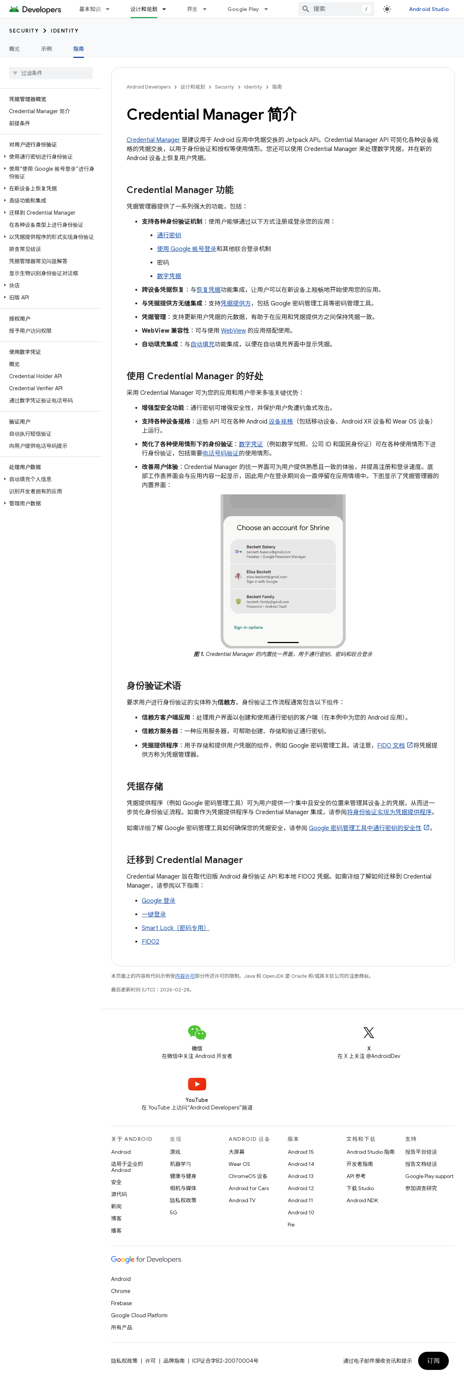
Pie (291, 1224)
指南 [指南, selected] (78, 48)
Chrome (120, 1291)
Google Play (243, 9)
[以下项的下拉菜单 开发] (208, 9)
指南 (277, 87)
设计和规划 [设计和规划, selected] (143, 9)
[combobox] (336, 9)
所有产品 (121, 1327)
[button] (49, 157)
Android (121, 1151)
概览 (14, 48)
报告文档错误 (421, 1164)
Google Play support (429, 1176)
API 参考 (356, 1176)
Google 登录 (159, 901)
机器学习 (180, 1164)
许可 (150, 1361)
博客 (116, 1218)
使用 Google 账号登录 (186, 249)
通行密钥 (169, 235)
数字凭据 (169, 276)
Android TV (242, 1200)
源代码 (119, 1194)
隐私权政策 (183, 1200)
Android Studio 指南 (370, 1151)
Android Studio (429, 9)
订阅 (433, 1361)
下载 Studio (360, 1188)
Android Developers (149, 87)
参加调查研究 (421, 1188)
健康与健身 (183, 1176)
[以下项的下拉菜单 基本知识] (111, 9)
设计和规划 (192, 87)
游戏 (175, 1151)
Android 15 (301, 1151)
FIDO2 (150, 942)
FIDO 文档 (391, 745)
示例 (46, 48)
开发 (192, 9)
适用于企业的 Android (127, 1167)
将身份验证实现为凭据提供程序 (389, 812)
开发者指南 (359, 1164)
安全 (116, 1182)
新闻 (116, 1206)
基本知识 (90, 9)
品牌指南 (174, 1361)
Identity (64, 30)
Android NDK (362, 1200)
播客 (116, 1230)
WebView (233, 331)
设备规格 (281, 421)
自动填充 (202, 344)
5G (173, 1212)
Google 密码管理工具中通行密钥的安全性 (365, 828)
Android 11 (300, 1200)
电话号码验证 (220, 453)
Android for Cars (249, 1188)
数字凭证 (251, 444)
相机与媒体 (183, 1188)
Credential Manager (153, 140)
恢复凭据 (208, 290)
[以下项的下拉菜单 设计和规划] (167, 9)
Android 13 (301, 1176)
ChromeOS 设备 (248, 1176)
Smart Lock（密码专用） (176, 928)
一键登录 (154, 914)
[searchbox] (51, 73)
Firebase (121, 1303)
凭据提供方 (236, 303)
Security (24, 30)
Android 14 (301, 1164)
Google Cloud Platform (139, 1315)
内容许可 (185, 976)
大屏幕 (237, 1151)
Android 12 (301, 1188)
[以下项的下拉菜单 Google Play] (269, 9)
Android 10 (301, 1212)
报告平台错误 (421, 1151)
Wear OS (239, 1164)
